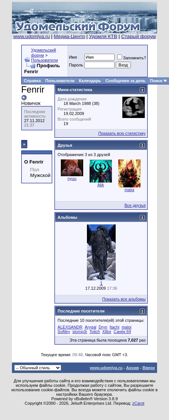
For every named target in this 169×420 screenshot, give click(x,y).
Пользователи (44, 60)
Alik (100, 185)
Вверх (149, 367)
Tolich (95, 331)
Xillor (106, 331)
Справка (32, 80)
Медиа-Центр (69, 36)
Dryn (102, 327)
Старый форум (138, 36)
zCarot (138, 403)
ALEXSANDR (69, 327)
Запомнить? (131, 58)
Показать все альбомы (123, 299)
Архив (132, 367)
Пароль (76, 65)
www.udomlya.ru (31, 36)
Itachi (114, 327)
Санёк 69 (122, 331)
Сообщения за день (125, 80)
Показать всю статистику (121, 133)
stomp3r (79, 331)
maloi (129, 189)
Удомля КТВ (103, 36)
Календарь (90, 80)
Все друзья (135, 205)
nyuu (72, 178)
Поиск (156, 80)
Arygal (90, 327)
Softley (63, 331)
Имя (73, 57)
